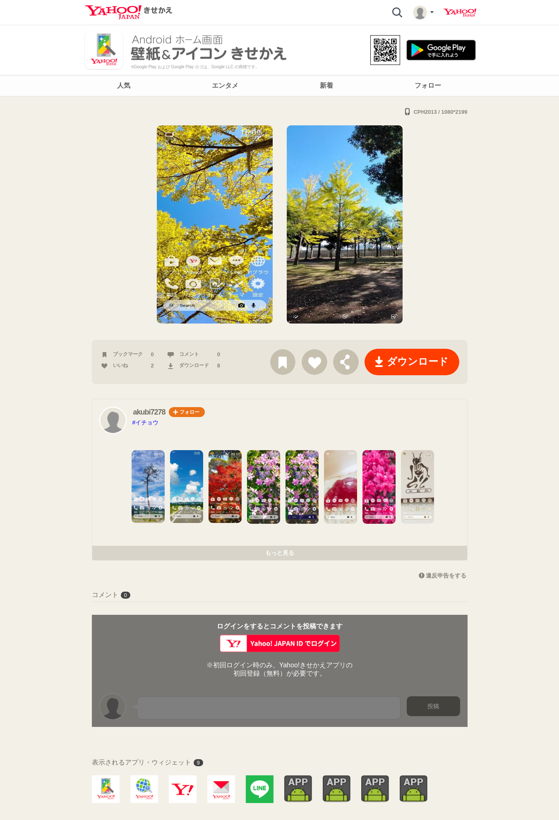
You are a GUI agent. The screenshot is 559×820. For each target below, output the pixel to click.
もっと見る (279, 552)
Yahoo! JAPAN (460, 13)
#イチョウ (145, 422)
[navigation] (279, 85)
